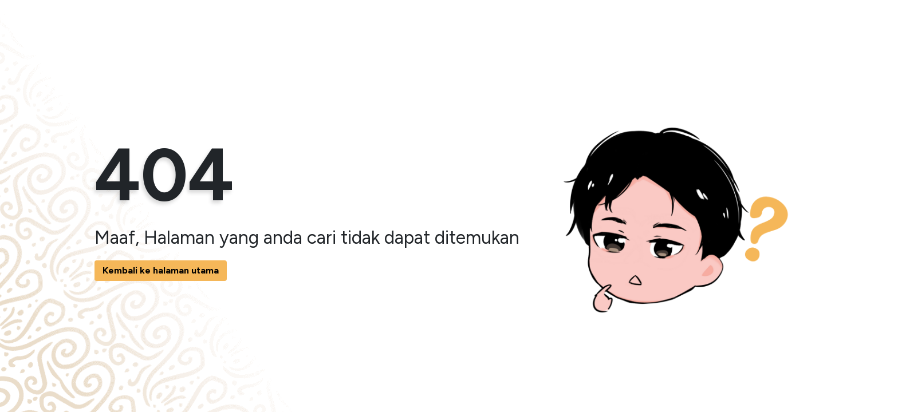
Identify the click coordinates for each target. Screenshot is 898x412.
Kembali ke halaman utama (161, 270)
